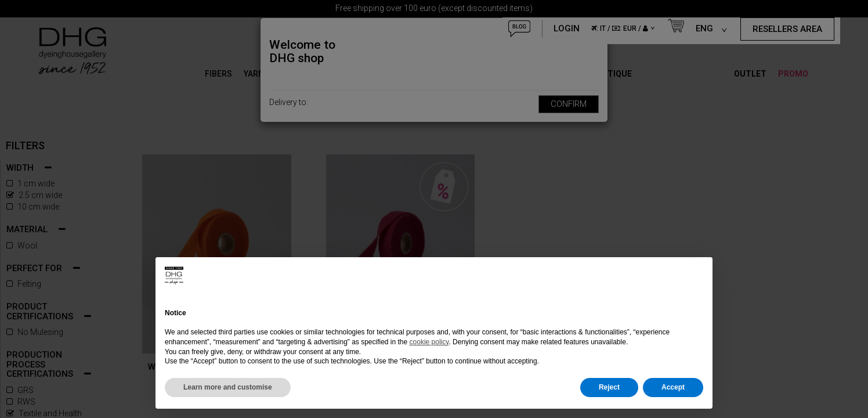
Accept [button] (673, 387)
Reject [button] (609, 387)
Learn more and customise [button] (227, 387)
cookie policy (429, 342)
